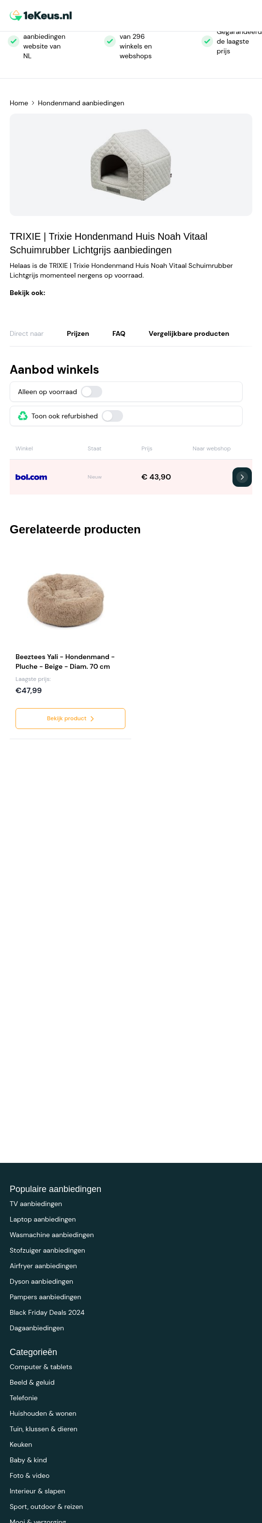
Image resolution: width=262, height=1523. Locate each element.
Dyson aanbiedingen (41, 1281)
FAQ (118, 333)
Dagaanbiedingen (37, 1328)
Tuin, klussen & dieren (43, 1428)
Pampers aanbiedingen (45, 1296)
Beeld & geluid (32, 1382)
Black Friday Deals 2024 (47, 1312)
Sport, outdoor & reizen (46, 1506)
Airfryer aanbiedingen (43, 1265)
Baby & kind (28, 1460)
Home (19, 103)
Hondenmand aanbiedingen (81, 103)
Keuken (21, 1444)
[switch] (91, 391)
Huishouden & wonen (43, 1413)
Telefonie (24, 1397)
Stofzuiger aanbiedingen (47, 1250)
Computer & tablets (41, 1366)
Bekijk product (71, 718)
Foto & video (29, 1475)
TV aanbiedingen (36, 1203)
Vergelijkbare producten (189, 333)
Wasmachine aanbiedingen (52, 1234)
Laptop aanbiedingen (43, 1219)
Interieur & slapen (37, 1491)
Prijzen (78, 333)
